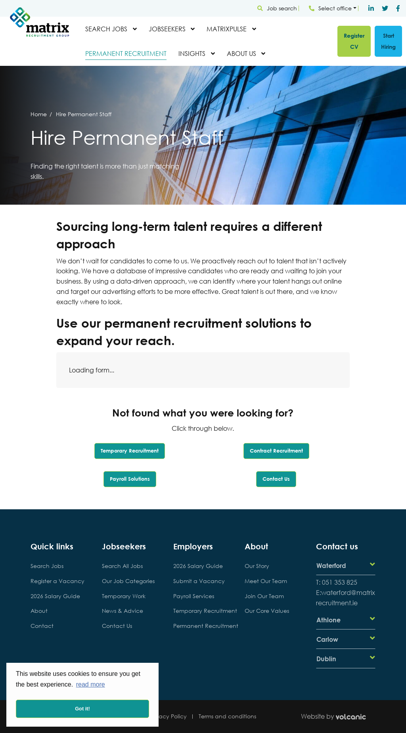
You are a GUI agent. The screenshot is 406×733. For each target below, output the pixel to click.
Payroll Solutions (130, 479)
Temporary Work (124, 596)
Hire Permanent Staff (83, 114)
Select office (330, 8)
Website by (338, 716)
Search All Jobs (122, 566)
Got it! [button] (82, 709)
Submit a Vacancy (199, 581)
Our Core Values (267, 610)
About (39, 610)
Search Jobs (106, 29)
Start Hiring (388, 41)
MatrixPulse (227, 29)
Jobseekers (167, 29)
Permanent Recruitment (126, 53)
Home (39, 114)
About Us (241, 53)
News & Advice (122, 610)
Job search (277, 8)
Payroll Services (193, 596)
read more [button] (90, 684)
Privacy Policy (168, 716)
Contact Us (276, 479)
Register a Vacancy (57, 581)
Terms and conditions (227, 716)
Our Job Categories (128, 581)
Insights (191, 53)
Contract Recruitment (276, 450)
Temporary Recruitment (130, 450)
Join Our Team (264, 596)
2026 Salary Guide (55, 596)
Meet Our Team (266, 581)
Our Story (257, 566)
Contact (42, 625)
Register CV (354, 41)
